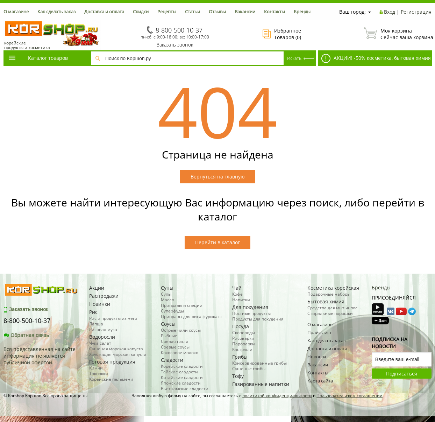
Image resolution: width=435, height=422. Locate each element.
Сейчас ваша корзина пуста (398, 34)
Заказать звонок (175, 44)
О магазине (16, 11)
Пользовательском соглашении (349, 396)
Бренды (302, 11)
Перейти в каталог (217, 242)
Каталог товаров (38, 58)
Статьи (192, 11)
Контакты (274, 11)
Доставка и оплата (104, 11)
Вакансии (245, 11)
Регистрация (416, 11)
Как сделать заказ (56, 11)
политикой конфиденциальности (277, 396)
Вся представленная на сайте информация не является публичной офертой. (39, 356)
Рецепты (166, 11)
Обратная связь (26, 335)
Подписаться (401, 373)
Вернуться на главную (218, 176)
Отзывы (217, 11)
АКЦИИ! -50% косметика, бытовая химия (376, 58)
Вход (389, 11)
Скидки (141, 11)
